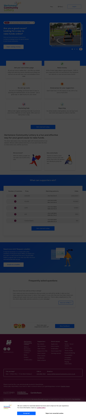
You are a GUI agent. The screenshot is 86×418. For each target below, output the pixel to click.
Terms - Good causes (69, 345)
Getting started (56, 353)
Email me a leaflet (13, 265)
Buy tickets (40, 344)
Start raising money (14, 47)
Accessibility (68, 355)
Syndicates (40, 358)
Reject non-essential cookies (54, 413)
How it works (41, 353)
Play (51, 7)
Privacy (26, 357)
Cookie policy (28, 360)
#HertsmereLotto (8, 352)
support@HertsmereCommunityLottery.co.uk (61, 374)
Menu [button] (60, 7)
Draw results (41, 356)
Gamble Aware (65, 386)
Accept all (26, 413)
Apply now (54, 344)
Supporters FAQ (42, 351)
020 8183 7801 (41, 374)
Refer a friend (41, 360)
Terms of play (69, 350)
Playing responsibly (68, 363)
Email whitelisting (70, 353)
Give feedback (65, 326)
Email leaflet (54, 348)
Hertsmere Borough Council (39, 399)
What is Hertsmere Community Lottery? (27, 350)
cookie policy (41, 408)
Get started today (43, 127)
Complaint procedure (68, 358)
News (25, 355)
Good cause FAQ (56, 351)
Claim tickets (41, 348)
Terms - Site (68, 348)
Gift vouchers (41, 346)
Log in (74, 6)
